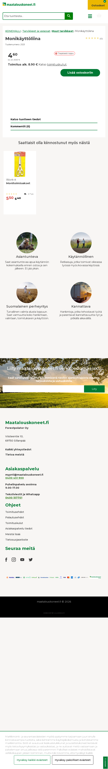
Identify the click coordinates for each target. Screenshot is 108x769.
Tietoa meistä (14, 454)
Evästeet (105, 762)
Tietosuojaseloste (16, 539)
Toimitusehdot (14, 512)
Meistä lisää (12, 534)
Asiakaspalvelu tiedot (18, 528)
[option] (20, 183)
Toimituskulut (14, 523)
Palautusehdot (14, 517)
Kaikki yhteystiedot (18, 449)
